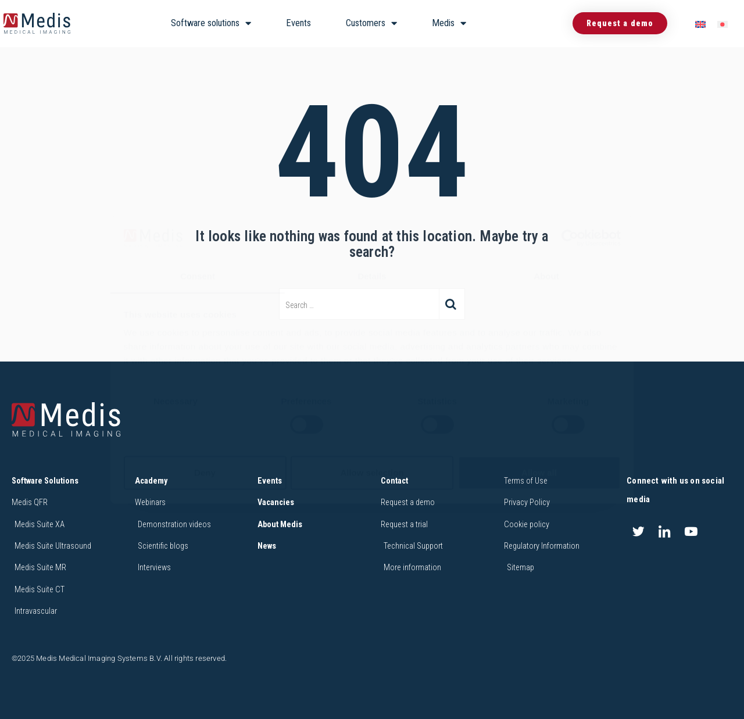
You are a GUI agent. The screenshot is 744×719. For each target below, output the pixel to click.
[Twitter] (638, 532)
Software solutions (211, 23)
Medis (449, 23)
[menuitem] (700, 24)
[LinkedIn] (664, 532)
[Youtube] (691, 532)
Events (298, 22)
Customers (371, 23)
